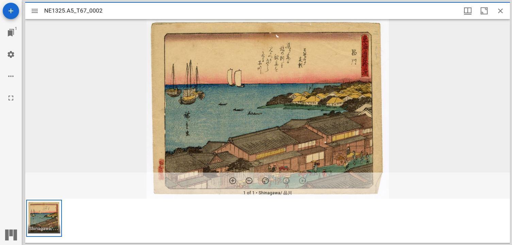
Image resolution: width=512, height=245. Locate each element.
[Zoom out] (249, 181)
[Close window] (500, 11)
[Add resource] (11, 11)
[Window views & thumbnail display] (468, 11)
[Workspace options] (11, 76)
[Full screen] (11, 98)
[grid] (267, 221)
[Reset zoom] (265, 181)
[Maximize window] (484, 11)
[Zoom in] (233, 181)
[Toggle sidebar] (35, 11)
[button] (44, 218)
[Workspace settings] (11, 54)
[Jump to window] (11, 32)
